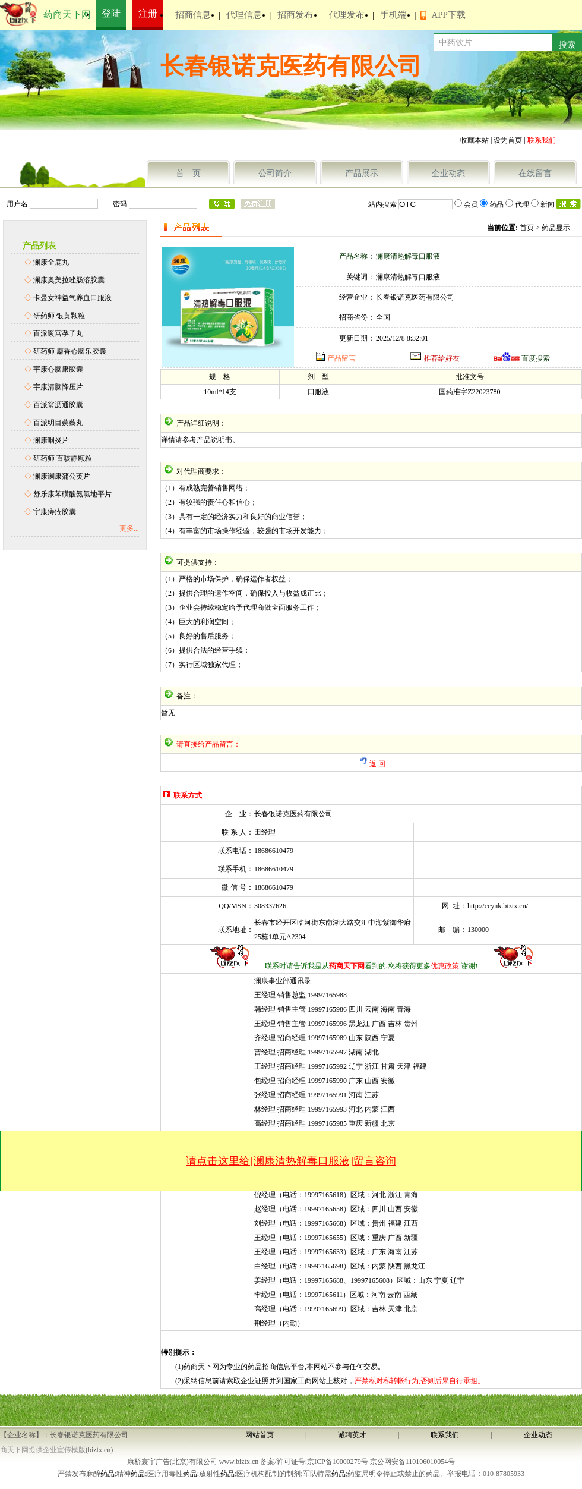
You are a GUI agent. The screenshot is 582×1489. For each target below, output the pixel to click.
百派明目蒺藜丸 (58, 422)
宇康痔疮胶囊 (54, 512)
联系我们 (445, 1435)
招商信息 (193, 15)
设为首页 (508, 140)
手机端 (393, 15)
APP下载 (448, 15)
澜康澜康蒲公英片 (61, 476)
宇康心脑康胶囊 (58, 369)
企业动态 (448, 173)
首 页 (188, 173)
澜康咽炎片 (51, 440)
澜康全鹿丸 (51, 262)
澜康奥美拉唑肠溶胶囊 (69, 280)
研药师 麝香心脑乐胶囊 (69, 351)
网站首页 (259, 1435)
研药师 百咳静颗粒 (62, 458)
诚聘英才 (352, 1435)
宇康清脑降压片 (58, 387)
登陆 (111, 13)
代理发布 (347, 15)
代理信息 (244, 15)
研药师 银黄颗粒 (59, 315)
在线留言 (535, 173)
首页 (527, 227)
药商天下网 (67, 15)
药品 (107, 1473)
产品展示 (361, 173)
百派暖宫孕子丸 (58, 333)
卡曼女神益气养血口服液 (72, 298)
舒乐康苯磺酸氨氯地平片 (72, 494)
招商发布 (295, 15)
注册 (147, 13)
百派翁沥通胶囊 (58, 405)
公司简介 (275, 173)
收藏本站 (474, 140)
